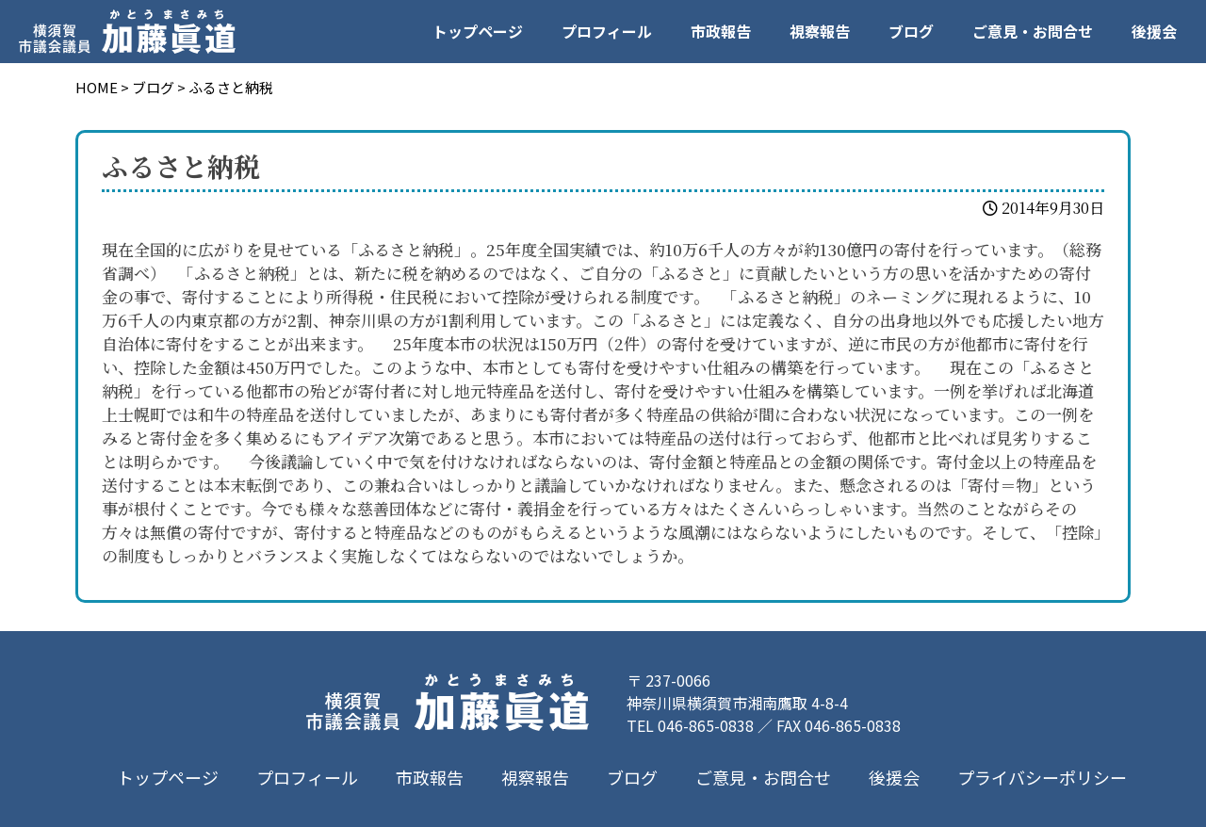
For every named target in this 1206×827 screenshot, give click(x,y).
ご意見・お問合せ (1032, 31)
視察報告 (820, 31)
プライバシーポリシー (1042, 777)
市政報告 (721, 31)
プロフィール (607, 31)
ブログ (911, 31)
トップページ (477, 31)
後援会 (1154, 31)
